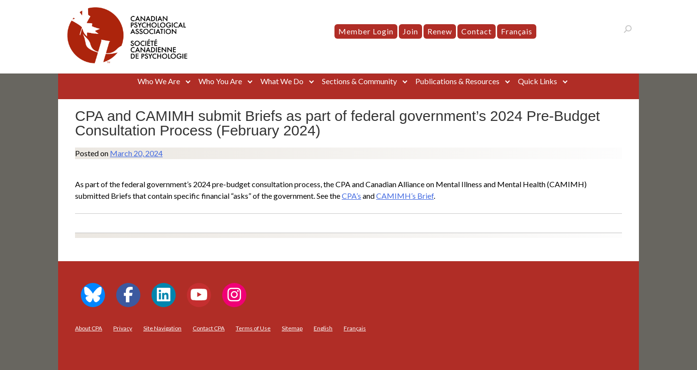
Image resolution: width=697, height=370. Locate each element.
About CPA (88, 328)
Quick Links (537, 81)
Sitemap (292, 328)
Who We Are (158, 81)
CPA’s (351, 195)
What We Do (281, 81)
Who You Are (220, 81)
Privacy (122, 328)
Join (410, 31)
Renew (439, 31)
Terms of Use (253, 328)
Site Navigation (162, 328)
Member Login (366, 31)
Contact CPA (209, 328)
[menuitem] (516, 31)
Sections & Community (359, 81)
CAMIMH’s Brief (405, 195)
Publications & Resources (457, 81)
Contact (476, 31)
